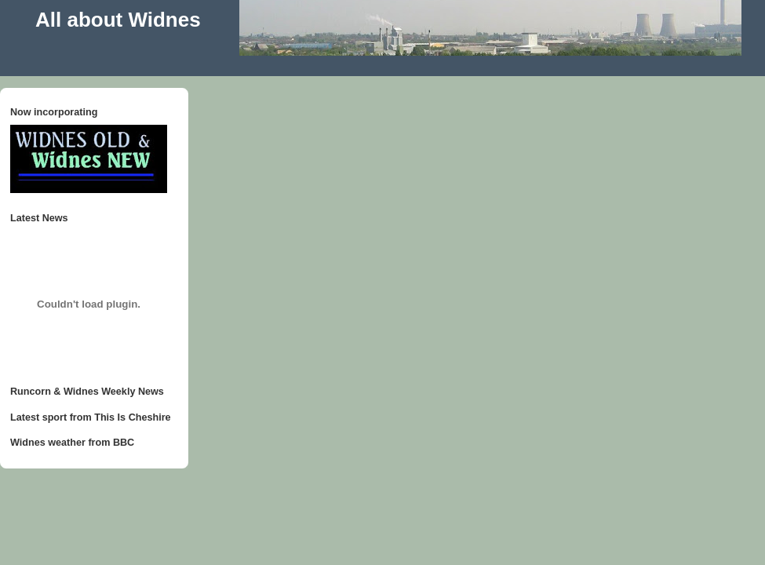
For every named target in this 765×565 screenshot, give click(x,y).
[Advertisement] (297, 61)
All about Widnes (118, 19)
